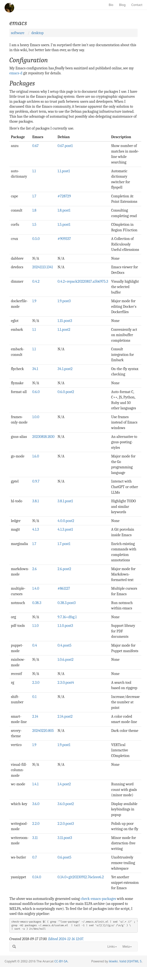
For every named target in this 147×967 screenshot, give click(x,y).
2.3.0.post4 (66, 682)
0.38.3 (36, 603)
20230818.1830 (43, 436)
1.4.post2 (64, 784)
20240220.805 (43, 730)
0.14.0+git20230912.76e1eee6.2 (81, 877)
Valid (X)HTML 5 (130, 961)
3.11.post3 (65, 838)
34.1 (35, 369)
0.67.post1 (65, 146)
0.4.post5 (64, 645)
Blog (122, 5)
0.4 (34, 645)
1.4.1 (35, 784)
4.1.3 (35, 529)
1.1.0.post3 (65, 625)
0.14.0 (36, 877)
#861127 (64, 588)
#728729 (64, 196)
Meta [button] (127, 946)
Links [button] (112, 946)
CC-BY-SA (61, 961)
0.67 (35, 146)
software (17, 33)
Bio (111, 5)
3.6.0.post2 (66, 804)
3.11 (35, 838)
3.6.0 (35, 804)
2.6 (34, 569)
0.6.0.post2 (66, 392)
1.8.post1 (64, 210)
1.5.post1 (64, 224)
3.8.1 (35, 501)
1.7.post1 (64, 544)
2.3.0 (35, 682)
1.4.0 (35, 588)
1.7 (34, 196)
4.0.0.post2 (66, 521)
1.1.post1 (64, 171)
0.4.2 (36, 281)
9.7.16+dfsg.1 (67, 617)
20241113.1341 (42, 267)
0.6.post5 (64, 857)
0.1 (34, 696)
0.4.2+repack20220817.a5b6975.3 (83, 281)
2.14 (35, 716)
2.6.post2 (64, 569)
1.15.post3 (65, 321)
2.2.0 (35, 823)
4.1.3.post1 (65, 529)
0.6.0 (36, 392)
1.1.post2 (64, 329)
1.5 (34, 224)
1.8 (34, 210)
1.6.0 (35, 456)
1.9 (34, 301)
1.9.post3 (64, 301)
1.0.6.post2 (66, 659)
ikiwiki (113, 961)
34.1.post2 (65, 369)
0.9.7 (36, 481)
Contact (136, 5)
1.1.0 (35, 625)
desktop (37, 33)
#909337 (64, 238)
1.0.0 (35, 417)
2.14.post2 (65, 716)
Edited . (66, 939)
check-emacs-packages (98, 898)
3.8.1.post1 (65, 501)
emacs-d (15, 73)
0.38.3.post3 (67, 603)
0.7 (34, 857)
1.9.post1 (64, 745)
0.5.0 (36, 238)
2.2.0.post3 (66, 823)
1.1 (34, 171)
